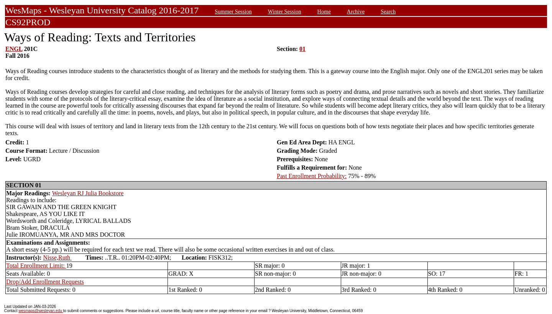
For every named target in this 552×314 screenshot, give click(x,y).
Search (388, 11)
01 (302, 49)
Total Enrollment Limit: (36, 265)
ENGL (13, 49)
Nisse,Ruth (57, 257)
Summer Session (233, 11)
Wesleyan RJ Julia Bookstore (88, 193)
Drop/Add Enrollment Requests (45, 281)
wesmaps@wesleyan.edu (40, 311)
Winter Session (284, 11)
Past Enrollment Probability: (312, 176)
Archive (356, 11)
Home (324, 11)
